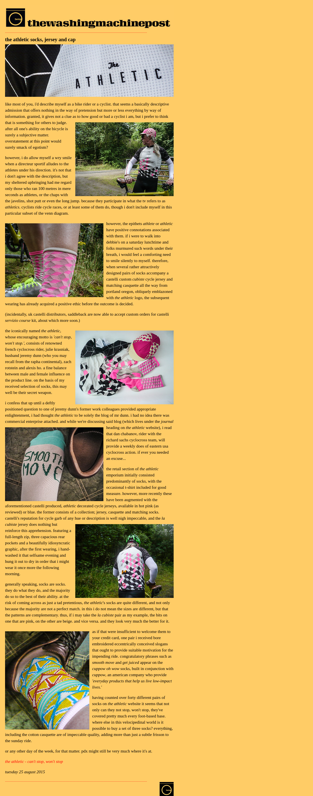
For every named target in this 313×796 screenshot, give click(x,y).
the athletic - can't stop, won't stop (34, 761)
